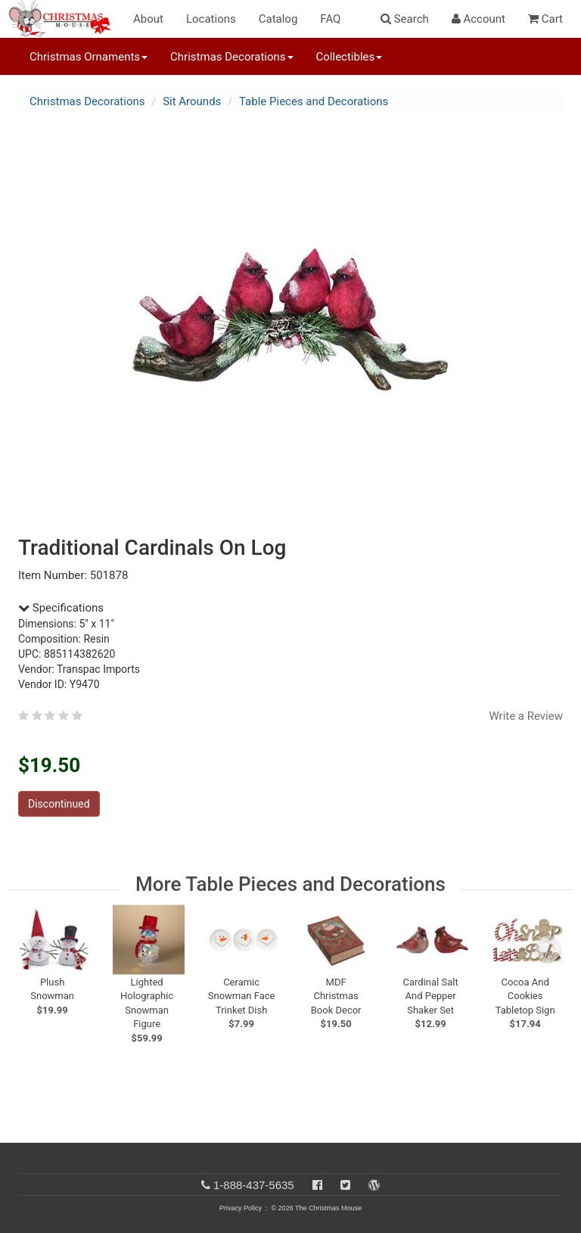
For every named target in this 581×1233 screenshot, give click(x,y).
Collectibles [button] (349, 57)
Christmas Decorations (87, 101)
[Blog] (374, 1185)
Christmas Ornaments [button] (89, 57)
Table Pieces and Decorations (313, 101)
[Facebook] (317, 1185)
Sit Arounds (192, 101)
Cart (545, 19)
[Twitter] (345, 1185)
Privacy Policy (240, 1208)
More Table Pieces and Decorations (290, 884)
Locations (211, 19)
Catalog (278, 19)
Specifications (61, 608)
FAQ (330, 19)
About (148, 19)
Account (478, 19)
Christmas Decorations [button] (231, 57)
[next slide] (548, 949)
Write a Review (526, 716)
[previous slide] (38, 949)
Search (405, 19)
